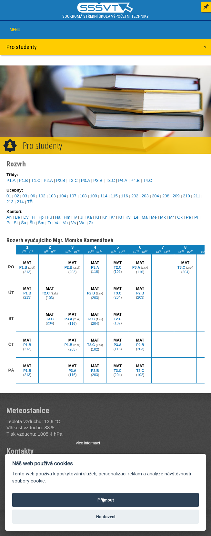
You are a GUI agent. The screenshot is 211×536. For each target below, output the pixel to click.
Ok (180, 217)
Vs (73, 222)
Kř (113, 217)
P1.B (23, 180)
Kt (120, 217)
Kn (104, 217)
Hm (67, 217)
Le (136, 217)
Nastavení (105, 516)
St (16, 222)
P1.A (10, 180)
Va (57, 222)
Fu (49, 217)
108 (83, 196)
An (9, 217)
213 (10, 201)
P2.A (48, 180)
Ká (89, 217)
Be (17, 217)
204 (155, 196)
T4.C (147, 180)
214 (20, 201)
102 (41, 196)
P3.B (97, 180)
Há (58, 217)
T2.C (72, 180)
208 (165, 196)
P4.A (122, 180)
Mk (163, 217)
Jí (82, 217)
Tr (49, 222)
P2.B (60, 180)
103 (52, 196)
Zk (91, 222)
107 (72, 196)
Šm (41, 222)
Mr (171, 217)
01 (8, 196)
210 (186, 196)
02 (17, 196)
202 (134, 196)
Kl (97, 217)
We (82, 222)
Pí (196, 217)
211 (196, 196)
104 (62, 196)
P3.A (85, 180)
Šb (32, 222)
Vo (65, 222)
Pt (8, 222)
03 (25, 196)
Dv (25, 217)
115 (114, 196)
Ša (23, 222)
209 (176, 196)
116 (124, 196)
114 (103, 196)
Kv (128, 217)
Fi (33, 217)
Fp (41, 217)
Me (154, 217)
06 (32, 196)
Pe (188, 217)
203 (145, 196)
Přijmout (105, 499)
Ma (144, 217)
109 (93, 196)
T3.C (110, 180)
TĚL (31, 201)
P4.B (135, 180)
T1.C (35, 180)
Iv (75, 217)
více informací (88, 443)
